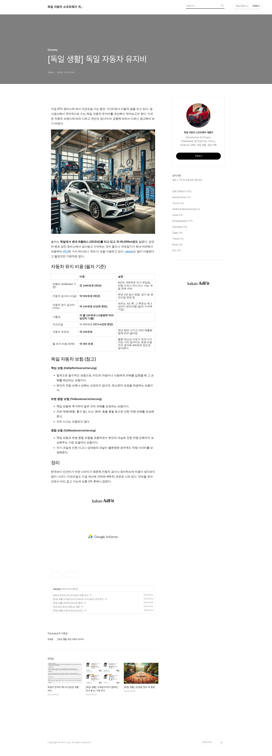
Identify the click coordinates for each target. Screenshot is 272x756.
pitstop (129, 251)
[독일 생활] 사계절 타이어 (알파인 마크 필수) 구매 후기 (78, 599)
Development (182, 221)
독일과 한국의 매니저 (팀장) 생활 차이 (70, 595)
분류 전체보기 (182, 191)
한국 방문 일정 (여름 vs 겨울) (66, 606)
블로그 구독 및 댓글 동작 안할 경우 (187, 180)
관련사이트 (207, 742)
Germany (57, 589)
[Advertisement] (103, 536)
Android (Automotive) (186, 209)
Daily (177, 233)
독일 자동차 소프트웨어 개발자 (67, 7)
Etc (176, 250)
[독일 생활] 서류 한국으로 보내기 (68, 610)
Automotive (181, 197)
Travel (178, 239)
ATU (65, 251)
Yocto (178, 203)
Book (177, 244)
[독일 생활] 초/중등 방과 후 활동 (68, 602)
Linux (177, 215)
